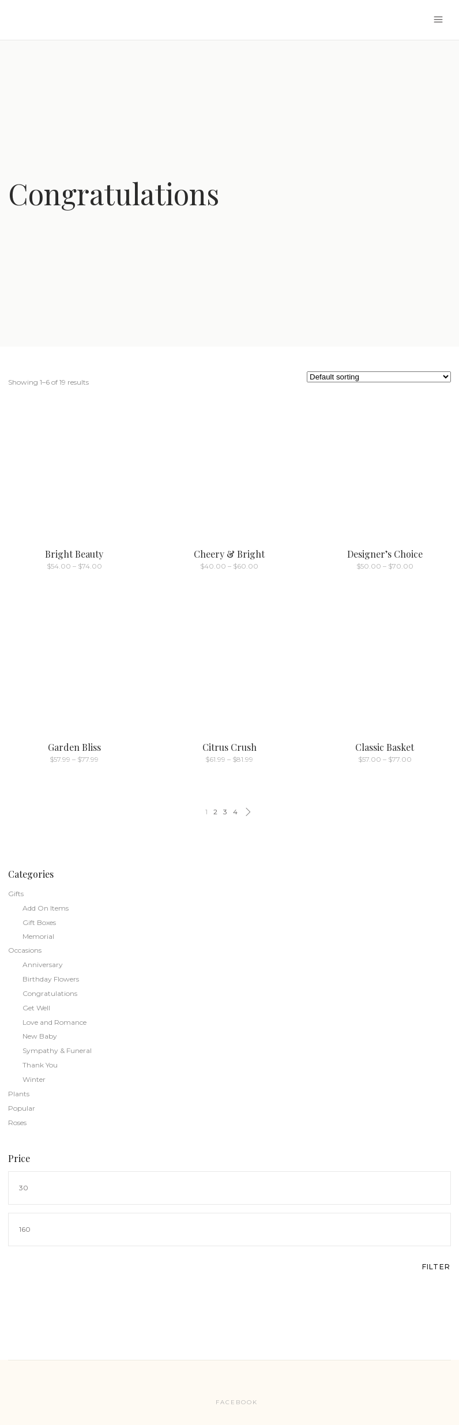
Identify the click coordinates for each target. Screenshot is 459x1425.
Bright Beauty (74, 554)
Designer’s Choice (385, 554)
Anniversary (42, 964)
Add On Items (45, 908)
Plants (18, 1093)
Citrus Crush (229, 747)
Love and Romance (54, 1022)
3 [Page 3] (225, 811)
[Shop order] (379, 376)
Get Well (36, 1007)
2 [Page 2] (215, 811)
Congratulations (49, 993)
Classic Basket (384, 747)
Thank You (40, 1065)
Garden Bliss (74, 747)
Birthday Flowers (50, 979)
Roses (17, 1122)
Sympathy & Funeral (57, 1050)
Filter (436, 1266)
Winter (34, 1079)
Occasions (25, 950)
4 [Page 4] (235, 811)
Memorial (38, 936)
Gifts (16, 893)
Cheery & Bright (229, 554)
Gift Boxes (39, 922)
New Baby (39, 1036)
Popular (21, 1108)
